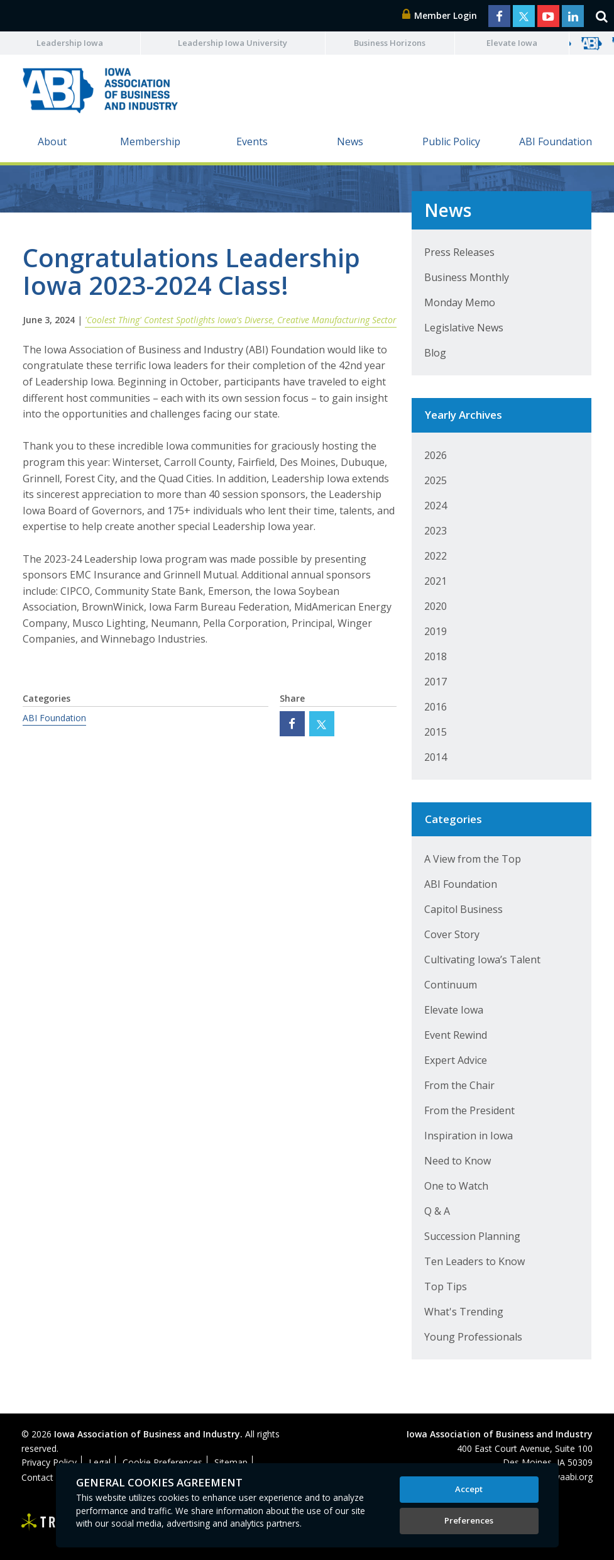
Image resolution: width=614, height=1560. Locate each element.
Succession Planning (472, 1236)
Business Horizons (389, 42)
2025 (435, 480)
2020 (435, 606)
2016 (435, 707)
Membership (150, 141)
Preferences (468, 1520)
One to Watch (456, 1186)
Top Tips (445, 1286)
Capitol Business (463, 909)
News (350, 141)
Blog (435, 353)
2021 (435, 581)
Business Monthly (466, 277)
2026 (435, 455)
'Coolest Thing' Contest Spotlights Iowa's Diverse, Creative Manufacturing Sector (241, 320)
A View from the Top (472, 859)
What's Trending (463, 1312)
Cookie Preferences (162, 1462)
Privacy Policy (49, 1462)
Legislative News (463, 328)
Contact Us (44, 1477)
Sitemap (231, 1462)
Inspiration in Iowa (468, 1135)
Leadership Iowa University (232, 42)
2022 (435, 556)
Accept (469, 1489)
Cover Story (452, 934)
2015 (435, 732)
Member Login (440, 15)
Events (252, 141)
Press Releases (459, 252)
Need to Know (457, 1161)
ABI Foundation (555, 141)
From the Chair (459, 1085)
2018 (435, 656)
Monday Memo (459, 302)
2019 (435, 631)
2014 (435, 757)
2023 (435, 531)
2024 (435, 505)
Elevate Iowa (511, 42)
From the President (469, 1110)
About (52, 141)
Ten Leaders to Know (474, 1261)
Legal (100, 1462)
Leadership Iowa (69, 42)
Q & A (437, 1211)
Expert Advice (455, 1060)
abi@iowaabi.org (559, 1477)
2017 (435, 682)
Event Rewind (455, 1035)
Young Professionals (473, 1337)
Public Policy (451, 141)
